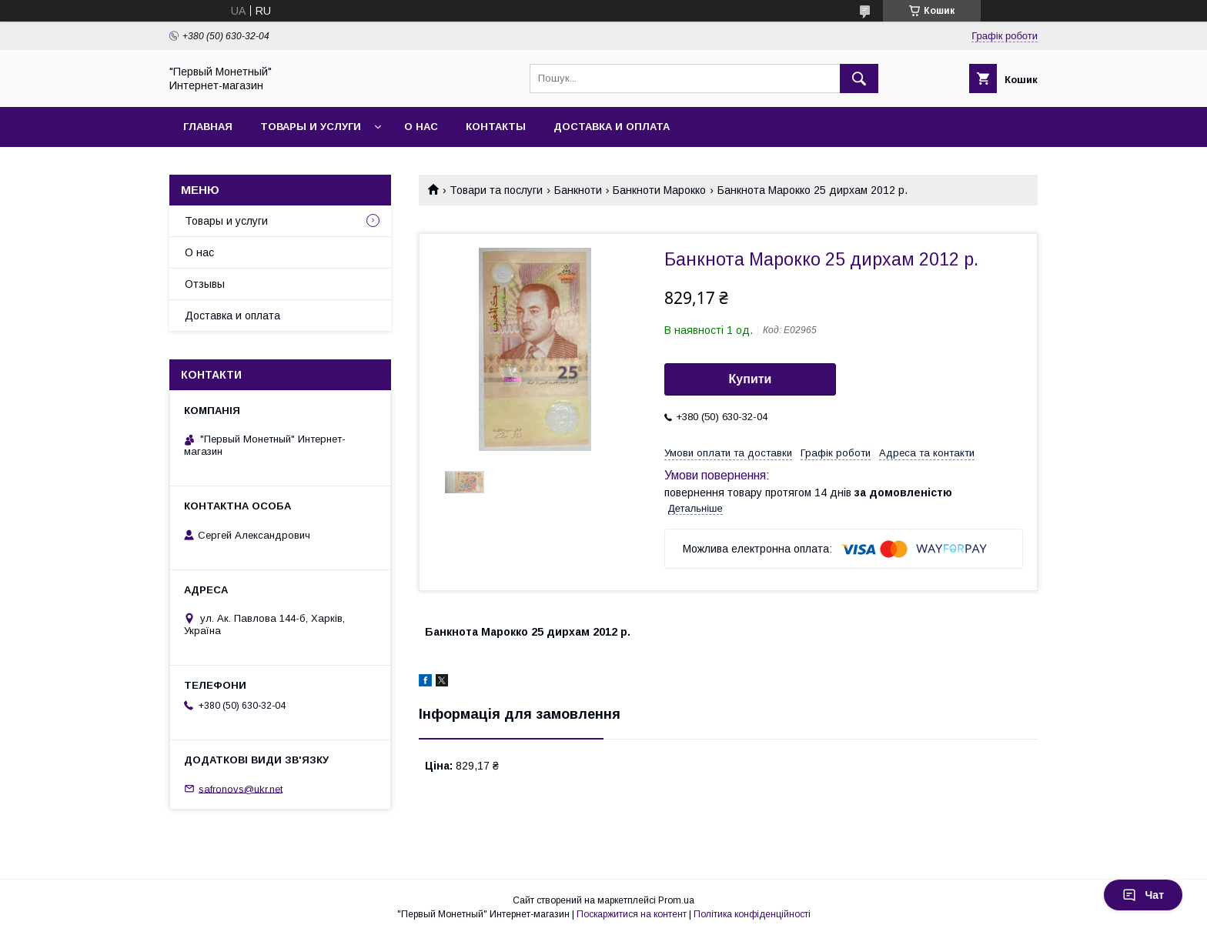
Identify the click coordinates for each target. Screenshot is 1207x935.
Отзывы (205, 284)
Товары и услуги (310, 126)
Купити (750, 379)
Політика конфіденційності (752, 914)
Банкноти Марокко (659, 190)
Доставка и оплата (611, 126)
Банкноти (578, 190)
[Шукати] (859, 78)
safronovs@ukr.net (241, 788)
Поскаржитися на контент (632, 914)
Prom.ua (676, 900)
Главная (207, 126)
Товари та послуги (496, 190)
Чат (1143, 895)
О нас (421, 126)
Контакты (496, 126)
